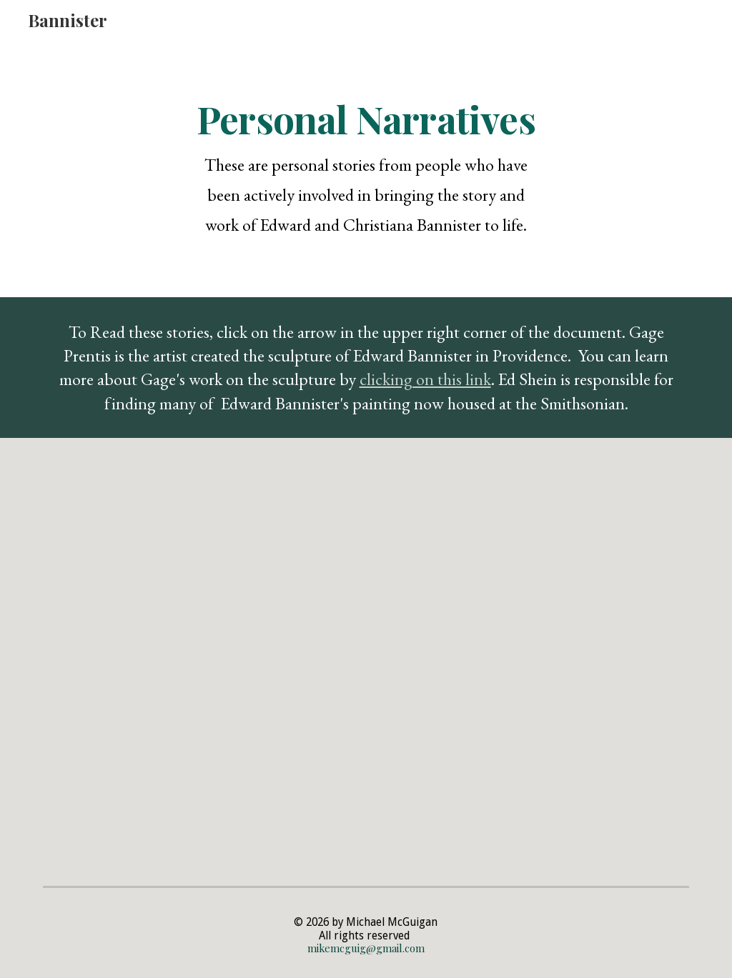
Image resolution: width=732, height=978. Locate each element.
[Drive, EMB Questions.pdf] (200, 659)
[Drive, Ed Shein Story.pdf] (532, 659)
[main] (365, 168)
